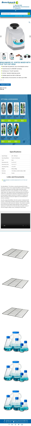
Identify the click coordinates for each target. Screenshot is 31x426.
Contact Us (18, 8)
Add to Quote (3, 120)
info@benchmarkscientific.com (20, 421)
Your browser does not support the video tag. (15, 220)
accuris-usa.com (18, 15)
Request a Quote (5, 84)
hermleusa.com (26, 15)
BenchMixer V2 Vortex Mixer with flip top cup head (15, 181)
